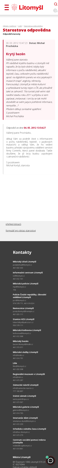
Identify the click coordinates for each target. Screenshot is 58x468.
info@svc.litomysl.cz (21, 432)
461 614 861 (18, 448)
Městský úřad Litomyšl (24, 261)
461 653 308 (18, 369)
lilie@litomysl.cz (19, 366)
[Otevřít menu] (7, 7)
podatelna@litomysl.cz (22, 265)
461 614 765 (18, 413)
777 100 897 (18, 391)
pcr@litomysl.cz (19, 300)
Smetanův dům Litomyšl (25, 418)
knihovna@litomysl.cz (22, 333)
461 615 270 (18, 435)
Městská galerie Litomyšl (26, 407)
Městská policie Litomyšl (25, 283)
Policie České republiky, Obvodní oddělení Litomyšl (29, 295)
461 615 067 (18, 402)
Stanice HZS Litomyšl (23, 319)
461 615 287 (18, 380)
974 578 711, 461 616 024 (23, 303)
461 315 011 (18, 347)
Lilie (15, 363)
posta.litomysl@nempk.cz (23, 311)
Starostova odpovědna (33, 26)
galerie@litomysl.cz (21, 410)
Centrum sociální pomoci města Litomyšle (29, 441)
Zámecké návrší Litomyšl (25, 385)
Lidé (20, 26)
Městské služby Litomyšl (25, 352)
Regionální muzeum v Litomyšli (29, 374)
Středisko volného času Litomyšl (29, 429)
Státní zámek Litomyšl (24, 396)
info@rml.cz (18, 377)
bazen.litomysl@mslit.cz (23, 344)
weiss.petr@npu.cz (21, 399)
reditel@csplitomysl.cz (22, 445)
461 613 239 (18, 424)
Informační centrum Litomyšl (28, 272)
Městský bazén (20, 341)
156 (14, 289)
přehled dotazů (13, 224)
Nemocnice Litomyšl (23, 308)
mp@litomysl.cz (19, 287)
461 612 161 (18, 278)
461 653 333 (18, 268)
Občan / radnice (9, 26)
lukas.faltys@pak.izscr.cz (23, 322)
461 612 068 (18, 336)
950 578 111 (18, 325)
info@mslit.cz (18, 355)
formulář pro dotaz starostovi (21, 230)
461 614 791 (18, 358)
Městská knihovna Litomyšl (27, 330)
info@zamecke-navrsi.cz (23, 388)
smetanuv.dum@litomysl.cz (24, 421)
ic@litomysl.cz (19, 276)
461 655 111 (18, 314)
